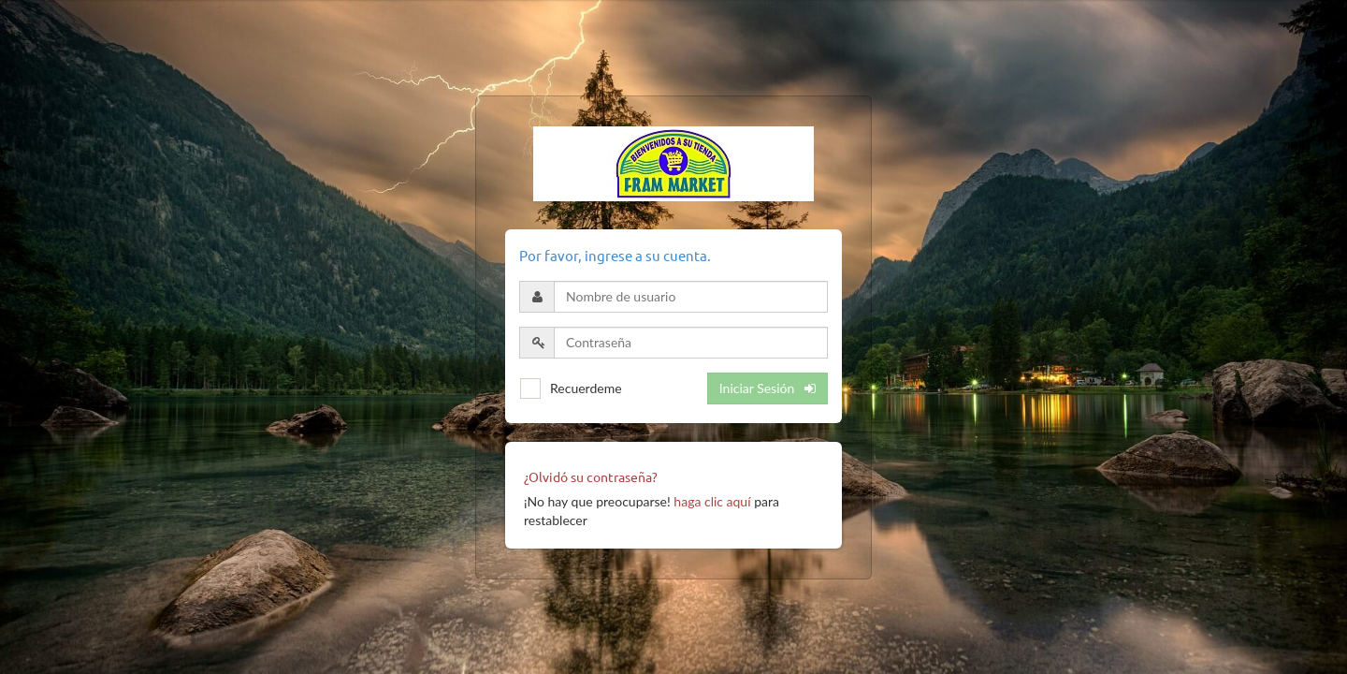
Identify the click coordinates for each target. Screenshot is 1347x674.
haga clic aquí (712, 501)
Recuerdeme (586, 388)
